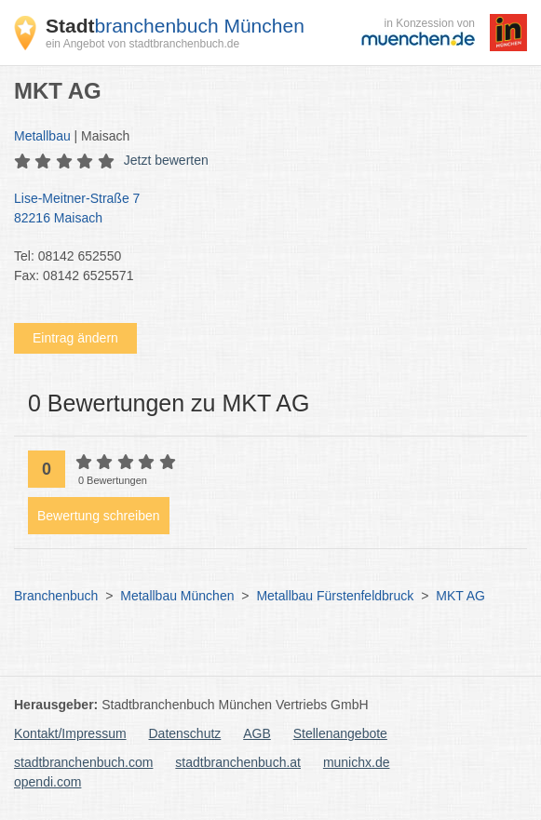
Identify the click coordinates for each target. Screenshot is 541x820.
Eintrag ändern (75, 337)
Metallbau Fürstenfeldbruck (334, 595)
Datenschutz (185, 733)
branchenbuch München (175, 25)
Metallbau (42, 135)
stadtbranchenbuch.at (238, 762)
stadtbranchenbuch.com (83, 762)
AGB (257, 733)
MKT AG (460, 595)
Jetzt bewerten (166, 160)
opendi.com (47, 781)
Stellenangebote (340, 733)
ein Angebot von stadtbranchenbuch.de (142, 43)
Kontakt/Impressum (70, 733)
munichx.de (356, 762)
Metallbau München (177, 595)
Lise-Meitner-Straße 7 (261, 209)
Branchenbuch (56, 595)
